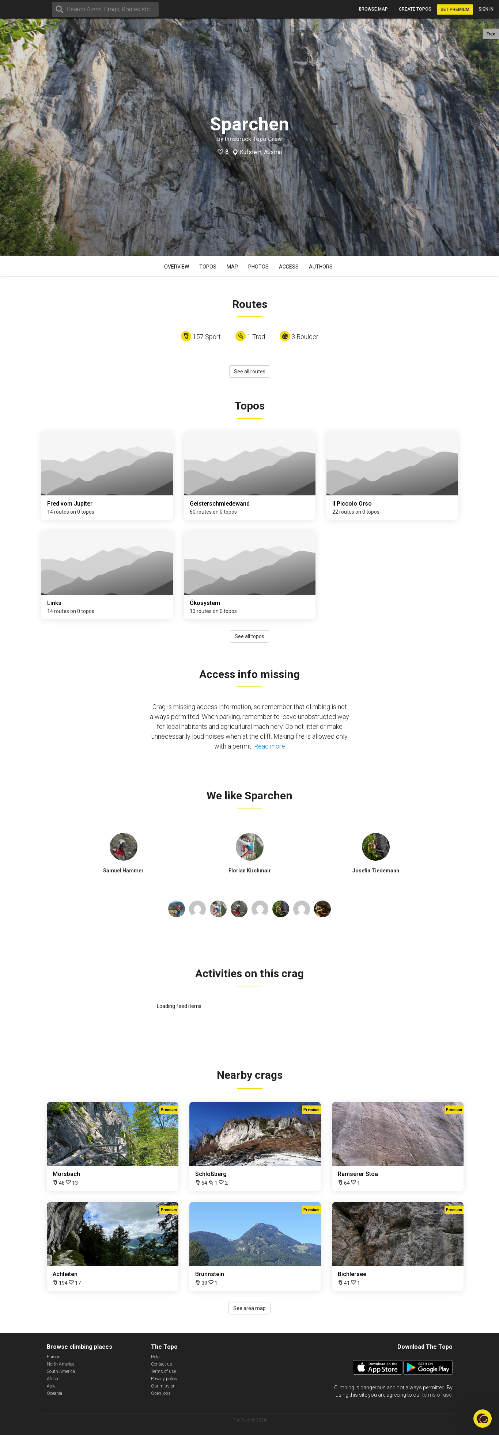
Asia (51, 1386)
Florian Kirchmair (249, 870)
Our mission (163, 1386)
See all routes (249, 371)
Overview (176, 267)
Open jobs (161, 1393)
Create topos (415, 9)
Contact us (161, 1364)
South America (61, 1371)
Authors (321, 267)
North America (61, 1364)
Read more (269, 746)
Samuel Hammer (123, 870)
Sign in (486, 9)
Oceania (54, 1393)
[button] (482, 1418)
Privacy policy (164, 1378)
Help (155, 1356)
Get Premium (455, 9)
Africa (52, 1378)
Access (289, 267)
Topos (207, 267)
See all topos (249, 636)
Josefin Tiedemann (375, 870)
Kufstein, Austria (261, 152)
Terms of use (163, 1371)
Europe (53, 1356)
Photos (258, 267)
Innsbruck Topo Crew (253, 139)
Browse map (373, 9)
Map (232, 267)
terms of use (436, 1395)
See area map (249, 1308)
